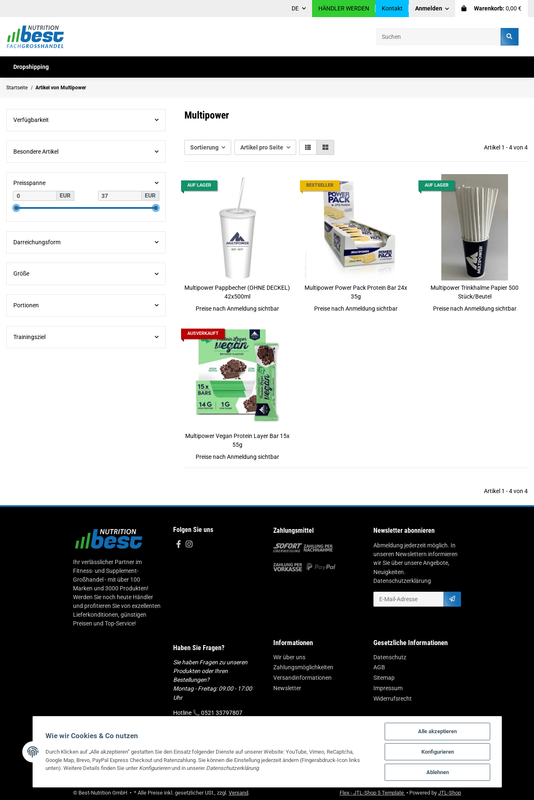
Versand (238, 793)
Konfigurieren (437, 752)
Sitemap (384, 677)
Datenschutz (389, 657)
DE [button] (295, 8)
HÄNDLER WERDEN (343, 8)
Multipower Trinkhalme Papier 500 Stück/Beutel (475, 292)
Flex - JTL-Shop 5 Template (372, 793)
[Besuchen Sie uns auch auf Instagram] (189, 544)
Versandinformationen (302, 677)
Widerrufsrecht (392, 698)
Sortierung (204, 147)
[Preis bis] (120, 196)
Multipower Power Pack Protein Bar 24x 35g (356, 292)
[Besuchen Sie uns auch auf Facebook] (178, 544)
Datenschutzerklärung (402, 580)
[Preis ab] (35, 196)
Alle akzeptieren (437, 731)
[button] (432, 8)
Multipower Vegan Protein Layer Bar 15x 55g (237, 440)
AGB (379, 667)
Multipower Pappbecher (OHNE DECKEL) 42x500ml (237, 292)
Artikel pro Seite (261, 147)
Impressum (388, 688)
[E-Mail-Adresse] (408, 599)
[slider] (16, 208)
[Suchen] (438, 36)
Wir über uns (289, 657)
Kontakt (392, 8)
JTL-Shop (449, 793)
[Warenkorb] (491, 8)
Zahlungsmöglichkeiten (303, 667)
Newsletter (287, 688)
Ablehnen (437, 772)
